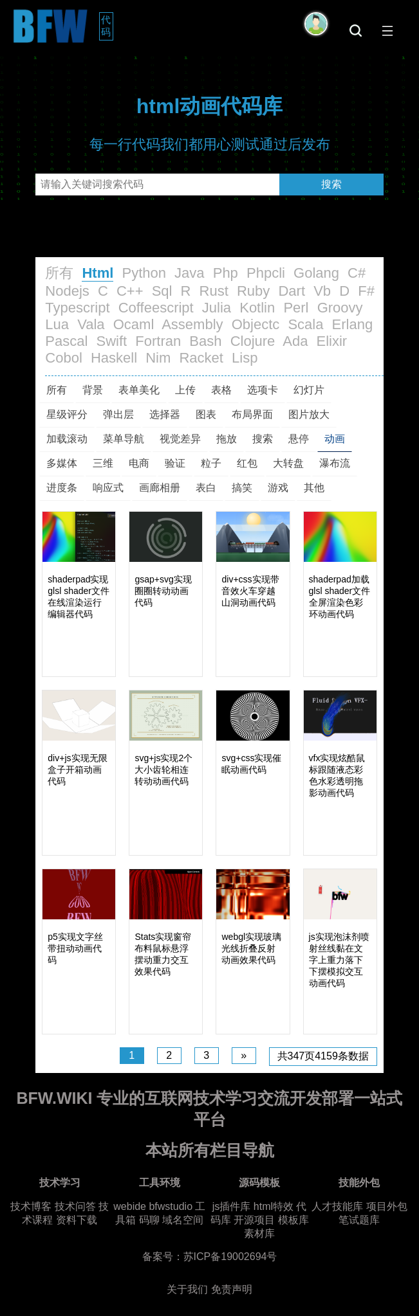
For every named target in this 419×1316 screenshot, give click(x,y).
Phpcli (266, 273)
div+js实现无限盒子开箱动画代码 (77, 769)
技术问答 (75, 1206)
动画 (334, 438)
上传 (185, 389)
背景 (92, 389)
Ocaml (133, 324)
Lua (57, 324)
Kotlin (257, 308)
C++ (130, 291)
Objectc (256, 324)
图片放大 (309, 414)
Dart (291, 291)
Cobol (63, 358)
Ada (295, 341)
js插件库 (231, 1206)
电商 (139, 463)
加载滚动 (67, 438)
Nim (158, 358)
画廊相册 (159, 487)
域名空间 (182, 1219)
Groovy (340, 308)
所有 (59, 273)
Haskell (114, 358)
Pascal (66, 341)
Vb (322, 291)
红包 (247, 463)
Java (189, 273)
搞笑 (242, 487)
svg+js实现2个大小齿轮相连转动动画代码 (163, 769)
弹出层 (118, 414)
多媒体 (61, 463)
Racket (201, 358)
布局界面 (252, 414)
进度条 (61, 487)
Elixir (332, 341)
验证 (175, 463)
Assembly (192, 324)
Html (97, 273)
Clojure (252, 341)
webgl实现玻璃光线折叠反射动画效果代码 (251, 948)
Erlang (352, 324)
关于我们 (187, 1289)
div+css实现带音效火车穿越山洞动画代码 (250, 591)
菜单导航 (123, 438)
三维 (103, 463)
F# (366, 291)
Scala (305, 324)
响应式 (108, 487)
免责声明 (231, 1289)
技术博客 (30, 1206)
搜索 (331, 184)
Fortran (158, 341)
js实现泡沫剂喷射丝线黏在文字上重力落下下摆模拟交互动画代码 (339, 960)
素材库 (259, 1233)
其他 (314, 487)
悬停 (298, 438)
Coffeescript (156, 308)
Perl (295, 308)
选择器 (164, 414)
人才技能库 (337, 1206)
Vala (90, 324)
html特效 (273, 1206)
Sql (162, 291)
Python (144, 273)
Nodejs (67, 291)
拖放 (226, 438)
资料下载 (76, 1219)
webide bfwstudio (154, 1206)
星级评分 (67, 414)
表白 (206, 487)
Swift (112, 341)
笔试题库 (359, 1219)
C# (357, 273)
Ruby (253, 291)
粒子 (211, 463)
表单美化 (139, 389)
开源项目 (254, 1219)
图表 (206, 414)
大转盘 (288, 463)
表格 (221, 389)
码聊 (149, 1219)
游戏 (278, 487)
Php (225, 273)
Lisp (244, 358)
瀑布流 (334, 463)
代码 (107, 25)
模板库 (293, 1219)
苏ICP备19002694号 (230, 1256)
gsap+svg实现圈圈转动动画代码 (163, 591)
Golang (316, 273)
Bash (205, 341)
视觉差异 (180, 438)
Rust (214, 291)
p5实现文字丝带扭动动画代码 (75, 948)
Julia (216, 308)
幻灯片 (308, 389)
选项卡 (262, 389)
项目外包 (386, 1206)
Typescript (77, 308)
